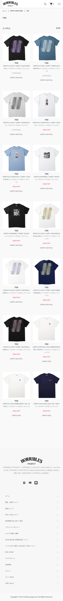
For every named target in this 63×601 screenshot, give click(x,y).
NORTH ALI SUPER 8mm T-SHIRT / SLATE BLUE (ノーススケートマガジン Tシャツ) (16, 179)
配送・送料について (11, 502)
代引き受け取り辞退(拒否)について (16, 539)
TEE (27, 11)
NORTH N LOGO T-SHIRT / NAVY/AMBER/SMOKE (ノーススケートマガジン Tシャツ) (46, 292)
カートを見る (9, 577)
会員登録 (8, 564)
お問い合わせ (9, 583)
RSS (6, 552)
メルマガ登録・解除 (11, 533)
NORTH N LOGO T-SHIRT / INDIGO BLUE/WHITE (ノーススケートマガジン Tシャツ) (46, 68)
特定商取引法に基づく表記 (14, 521)
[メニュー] (59, 4)
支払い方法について (11, 514)
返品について (9, 508)
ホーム (5, 11)
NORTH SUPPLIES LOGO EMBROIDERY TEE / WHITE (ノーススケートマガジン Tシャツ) (46, 349)
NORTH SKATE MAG (16, 11)
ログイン (8, 571)
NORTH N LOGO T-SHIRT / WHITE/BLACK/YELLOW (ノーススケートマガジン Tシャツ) (46, 236)
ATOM (11, 552)
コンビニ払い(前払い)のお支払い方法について (20, 546)
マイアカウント (10, 558)
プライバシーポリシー (12, 527)
